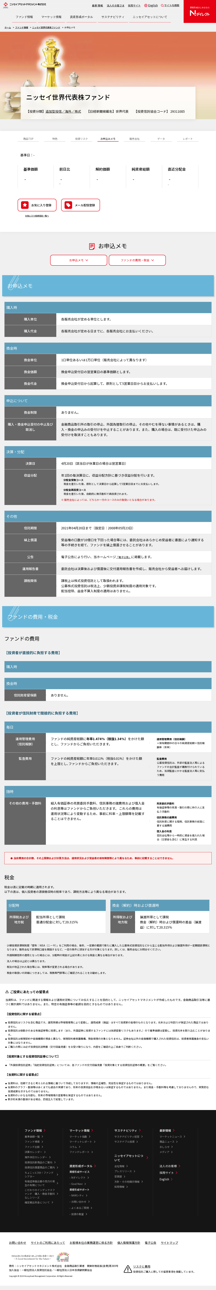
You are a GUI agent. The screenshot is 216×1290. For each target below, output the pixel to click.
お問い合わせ (78, 1207)
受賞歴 (118, 1182)
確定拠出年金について (37, 1208)
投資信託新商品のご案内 (38, 1168)
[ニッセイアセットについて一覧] (131, 1163)
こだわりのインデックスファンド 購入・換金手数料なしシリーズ (40, 1199)
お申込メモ (76, 265)
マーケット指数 (78, 1142)
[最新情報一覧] (176, 1136)
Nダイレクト (78, 1183)
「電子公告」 (125, 562)
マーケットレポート (80, 1147)
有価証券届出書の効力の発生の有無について (40, 1188)
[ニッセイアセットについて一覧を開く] (150, 17)
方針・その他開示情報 (127, 1187)
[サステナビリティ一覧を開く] (113, 17)
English (153, 5)
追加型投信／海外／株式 (63, 111)
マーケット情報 (79, 1136)
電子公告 (150, 1248)
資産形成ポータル (80, 1171)
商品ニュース (167, 1147)
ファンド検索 (32, 1147)
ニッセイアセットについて (128, 1163)
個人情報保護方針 (128, 1248)
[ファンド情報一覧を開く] (24, 17)
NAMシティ (77, 1201)
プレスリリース (123, 1177)
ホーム (7, 27)
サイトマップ (169, 1248)
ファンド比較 (32, 1152)
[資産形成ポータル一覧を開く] (81, 17)
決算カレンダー (33, 1157)
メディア (164, 1157)
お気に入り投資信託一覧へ (37, 221)
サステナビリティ (125, 1136)
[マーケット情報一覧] (86, 1136)
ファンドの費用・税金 (135, 265)
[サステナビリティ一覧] (131, 1136)
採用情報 (119, 1192)
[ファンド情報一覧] (41, 1136)
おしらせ (165, 1152)
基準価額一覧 (32, 1142)
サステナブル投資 (124, 1147)
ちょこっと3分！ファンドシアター (39, 1180)
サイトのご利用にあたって (48, 1248)
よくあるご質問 (80, 1213)
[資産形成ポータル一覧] (86, 1171)
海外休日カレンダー (36, 1162)
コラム (73, 1152)
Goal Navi (77, 1189)
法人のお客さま (115, 5)
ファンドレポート (79, 1157)
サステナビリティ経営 (126, 1142)
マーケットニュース (171, 1142)
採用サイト (134, 5)
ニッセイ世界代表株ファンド (46, 27)
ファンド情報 (21, 27)
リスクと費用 (141, 1272)
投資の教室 (77, 1219)
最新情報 (97, 5)
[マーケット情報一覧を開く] (51, 17)
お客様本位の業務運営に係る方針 (91, 1248)
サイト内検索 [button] (171, 5)
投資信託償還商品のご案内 (40, 1173)
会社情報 (119, 1171)
